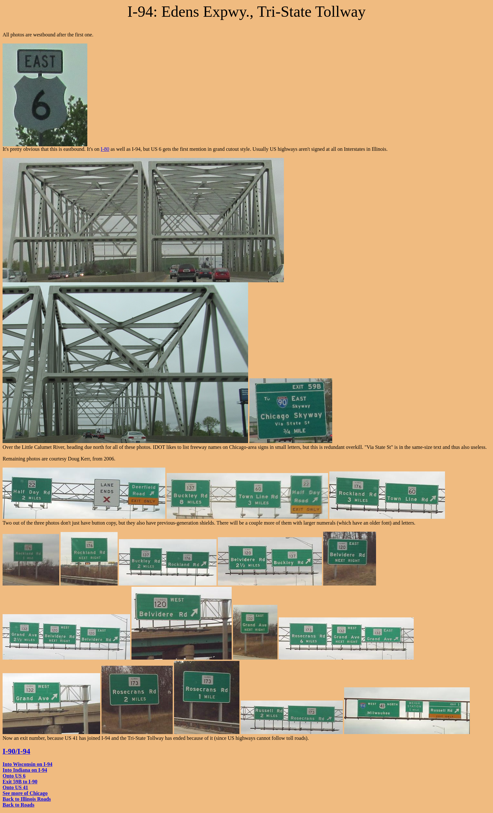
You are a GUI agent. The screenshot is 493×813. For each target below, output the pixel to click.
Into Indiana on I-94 (25, 770)
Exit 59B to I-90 (20, 781)
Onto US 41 (15, 787)
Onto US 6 (14, 776)
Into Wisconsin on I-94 (28, 764)
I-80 (105, 149)
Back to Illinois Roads (27, 799)
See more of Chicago (25, 793)
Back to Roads (18, 805)
